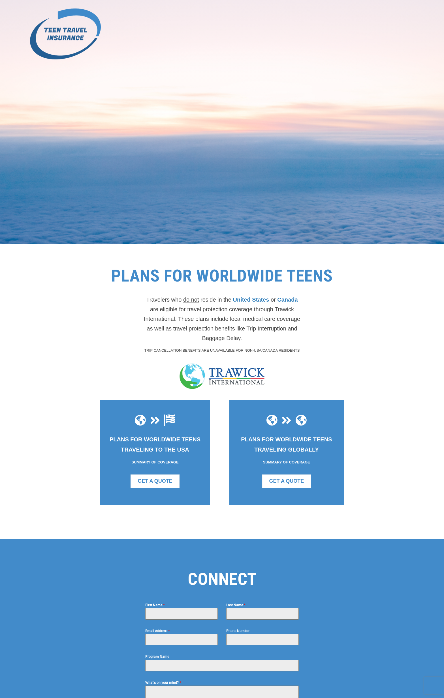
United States (251, 300)
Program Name (157, 657)
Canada (287, 300)
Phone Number (237, 631)
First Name (155, 605)
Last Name (235, 605)
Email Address (157, 631)
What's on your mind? (163, 683)
